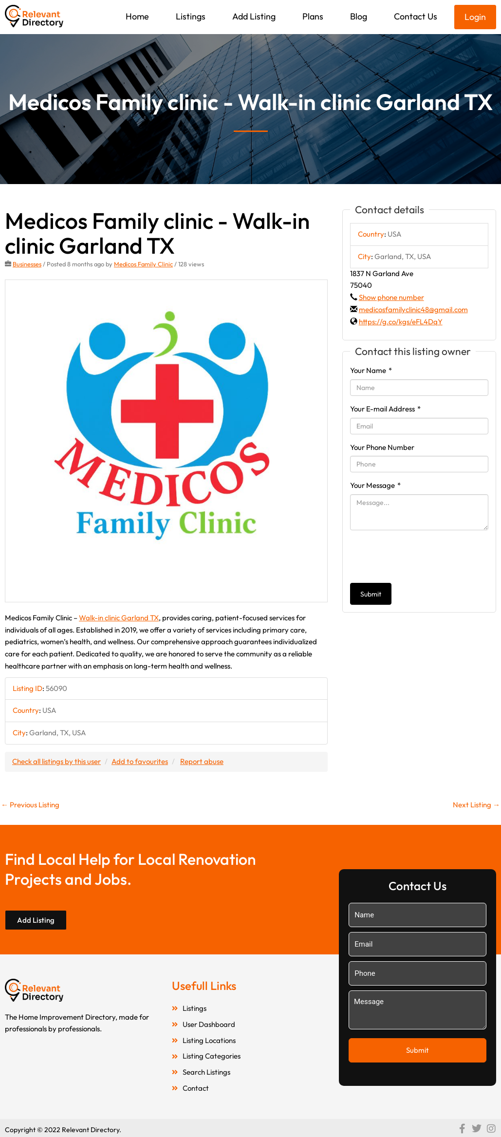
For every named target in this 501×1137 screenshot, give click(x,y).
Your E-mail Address (385, 408)
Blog (358, 16)
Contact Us (415, 16)
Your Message (375, 485)
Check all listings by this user (56, 761)
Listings (190, 16)
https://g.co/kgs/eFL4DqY (401, 321)
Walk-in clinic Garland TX (119, 617)
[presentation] (424, 557)
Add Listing (254, 16)
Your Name (371, 370)
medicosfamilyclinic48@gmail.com (413, 309)
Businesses (27, 264)
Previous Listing (30, 804)
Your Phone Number (382, 447)
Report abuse (201, 761)
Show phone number (391, 297)
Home (137, 16)
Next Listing (476, 804)
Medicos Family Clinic (143, 264)
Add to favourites (139, 761)
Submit (370, 594)
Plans (312, 16)
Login (475, 16)
